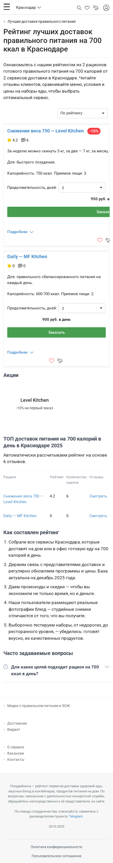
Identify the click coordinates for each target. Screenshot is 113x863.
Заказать (56, 332)
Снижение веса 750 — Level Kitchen (45, 130)
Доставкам (17, 723)
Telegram (76, 816)
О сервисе (15, 747)
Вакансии (15, 753)
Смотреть (98, 496)
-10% (93, 131)
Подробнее (17, 231)
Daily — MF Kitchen (27, 256)
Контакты (15, 759)
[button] (7, 7)
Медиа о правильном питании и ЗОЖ (38, 706)
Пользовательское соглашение (56, 856)
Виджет (13, 729)
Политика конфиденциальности (56, 847)
